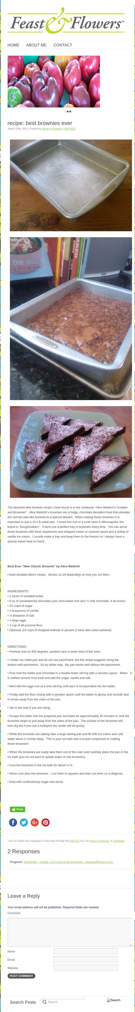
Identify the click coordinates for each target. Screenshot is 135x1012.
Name (11, 951)
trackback (118, 840)
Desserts (57, 128)
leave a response (99, 840)
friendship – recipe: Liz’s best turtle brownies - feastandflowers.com (68, 862)
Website (13, 968)
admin (45, 128)
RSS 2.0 (74, 840)
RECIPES (69, 128)
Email (11, 959)
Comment (14, 913)
